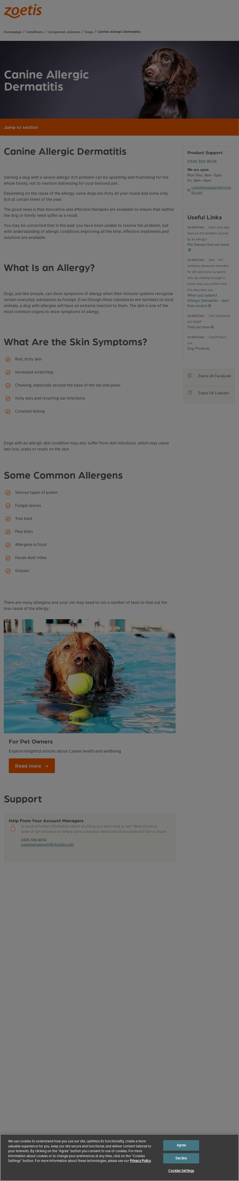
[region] (119, 1157)
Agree (181, 1145)
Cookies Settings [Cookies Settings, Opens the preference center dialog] (181, 1171)
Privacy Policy (140, 1161)
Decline (181, 1158)
